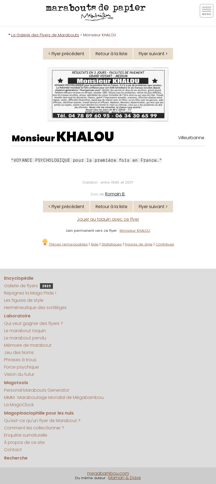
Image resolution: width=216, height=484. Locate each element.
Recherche (16, 458)
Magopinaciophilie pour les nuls (39, 413)
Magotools (16, 383)
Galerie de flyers (28, 286)
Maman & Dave (124, 478)
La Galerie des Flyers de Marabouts (45, 35)
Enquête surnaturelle (25, 435)
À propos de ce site (24, 442)
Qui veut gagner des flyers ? (33, 323)
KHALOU (85, 136)
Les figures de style (23, 300)
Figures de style (139, 244)
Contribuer (165, 244)
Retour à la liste (111, 54)
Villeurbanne (191, 138)
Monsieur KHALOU (135, 230)
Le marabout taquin (25, 331)
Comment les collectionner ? (34, 428)
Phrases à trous (20, 360)
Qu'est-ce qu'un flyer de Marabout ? (42, 421)
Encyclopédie (18, 278)
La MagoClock (19, 405)
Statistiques (112, 244)
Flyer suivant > (153, 54)
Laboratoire (17, 316)
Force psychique (21, 367)
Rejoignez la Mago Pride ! (30, 293)
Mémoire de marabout (28, 345)
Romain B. (115, 194)
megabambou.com (108, 473)
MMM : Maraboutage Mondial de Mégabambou (54, 397)
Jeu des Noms (19, 352)
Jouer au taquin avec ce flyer (108, 219)
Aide (95, 244)
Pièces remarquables (65, 244)
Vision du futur (19, 374)
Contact (13, 450)
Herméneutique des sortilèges (35, 307)
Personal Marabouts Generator (36, 390)
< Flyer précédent (66, 54)
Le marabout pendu (25, 338)
